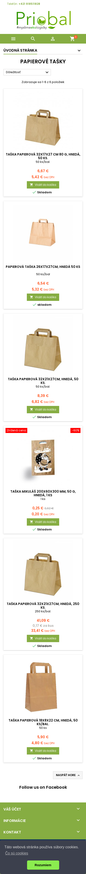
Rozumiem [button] (43, 865)
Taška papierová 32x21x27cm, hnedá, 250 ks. (43, 606)
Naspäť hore (68, 775)
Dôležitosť (28, 72)
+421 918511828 (29, 4)
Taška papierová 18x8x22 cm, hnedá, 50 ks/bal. (43, 722)
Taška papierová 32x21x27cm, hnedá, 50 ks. (43, 381)
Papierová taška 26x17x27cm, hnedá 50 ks (43, 266)
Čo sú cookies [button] (16, 853)
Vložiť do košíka (43, 185)
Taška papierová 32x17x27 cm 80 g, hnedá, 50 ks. (43, 156)
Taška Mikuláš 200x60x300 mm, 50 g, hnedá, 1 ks (43, 493)
